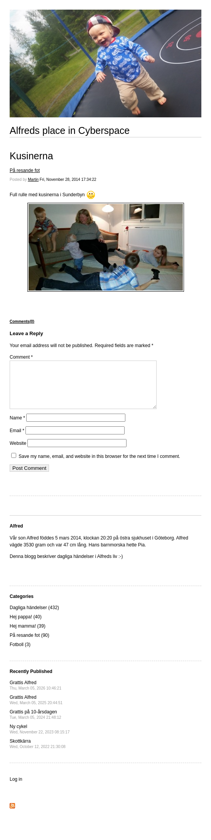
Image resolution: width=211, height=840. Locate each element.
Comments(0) (22, 321)
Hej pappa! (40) (26, 626)
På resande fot (25, 170)
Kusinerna (31, 155)
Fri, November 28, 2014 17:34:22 (68, 179)
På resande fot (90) (29, 644)
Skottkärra (38, 753)
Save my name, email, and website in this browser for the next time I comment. (99, 465)
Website (18, 452)
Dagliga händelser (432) (34, 617)
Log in (16, 788)
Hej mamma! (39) (28, 635)
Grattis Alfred (35, 694)
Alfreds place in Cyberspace (70, 130)
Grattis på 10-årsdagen (35, 723)
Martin (33, 179)
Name (17, 427)
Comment (21, 357)
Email (17, 440)
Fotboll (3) (20, 653)
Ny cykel (39, 738)
